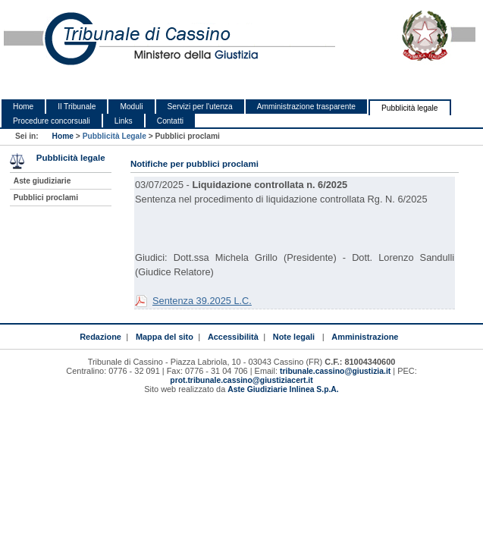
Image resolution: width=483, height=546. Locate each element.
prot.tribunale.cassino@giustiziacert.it (241, 380)
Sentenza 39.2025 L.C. (202, 300)
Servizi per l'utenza (200, 106)
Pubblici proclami (46, 197)
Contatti (170, 121)
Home (23, 106)
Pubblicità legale (409, 108)
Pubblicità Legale (114, 136)
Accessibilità (233, 336)
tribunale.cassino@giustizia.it (335, 371)
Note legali (294, 336)
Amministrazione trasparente (306, 106)
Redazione (100, 336)
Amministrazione (364, 336)
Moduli (131, 106)
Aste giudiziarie (42, 181)
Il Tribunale (77, 106)
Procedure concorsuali (51, 121)
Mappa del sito (164, 336)
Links (123, 121)
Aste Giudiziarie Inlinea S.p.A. (282, 389)
